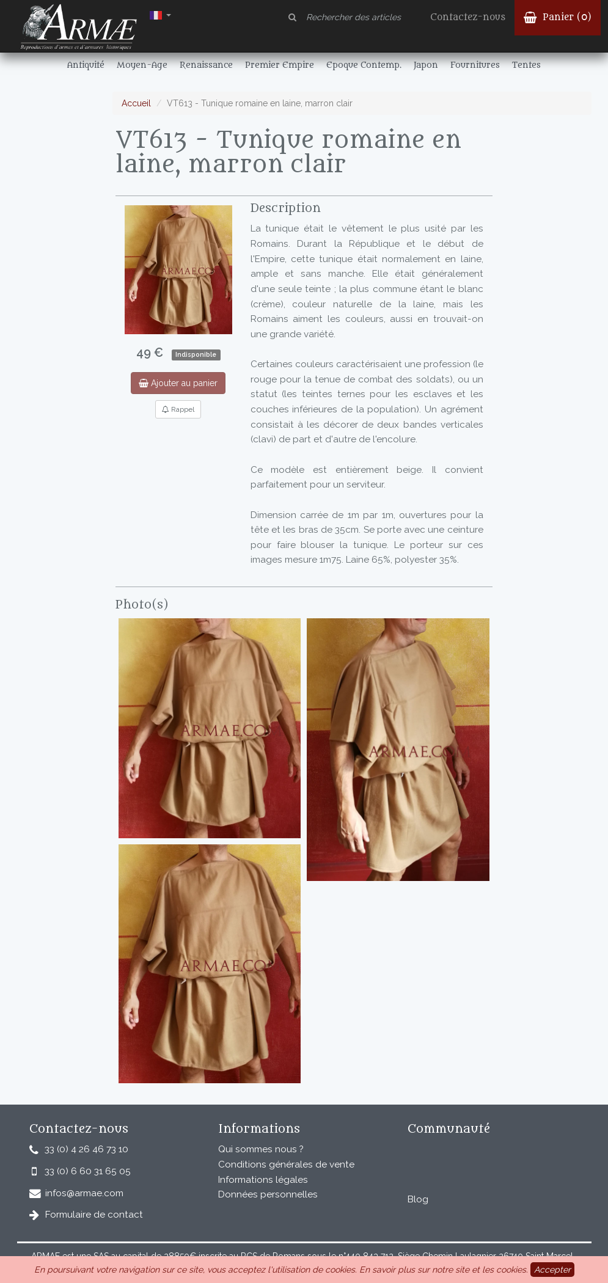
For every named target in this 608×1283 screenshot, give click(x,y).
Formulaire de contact (94, 1214)
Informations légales (263, 1179)
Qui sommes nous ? (261, 1149)
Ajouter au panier (178, 383)
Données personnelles (268, 1194)
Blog (418, 1199)
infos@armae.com (84, 1193)
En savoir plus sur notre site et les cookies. (443, 1269)
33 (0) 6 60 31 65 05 (88, 1171)
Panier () (558, 17)
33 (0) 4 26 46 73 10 (86, 1149)
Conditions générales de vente (286, 1164)
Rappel (178, 409)
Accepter (552, 1269)
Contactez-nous (467, 17)
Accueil (136, 103)
